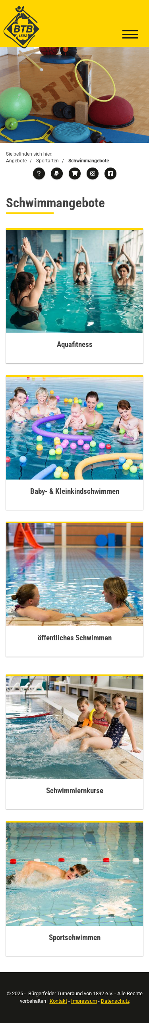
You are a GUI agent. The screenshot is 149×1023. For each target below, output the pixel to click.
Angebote (16, 161)
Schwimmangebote (88, 161)
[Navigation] (130, 35)
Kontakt (58, 1001)
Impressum (84, 1001)
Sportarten (47, 161)
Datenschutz (115, 1001)
